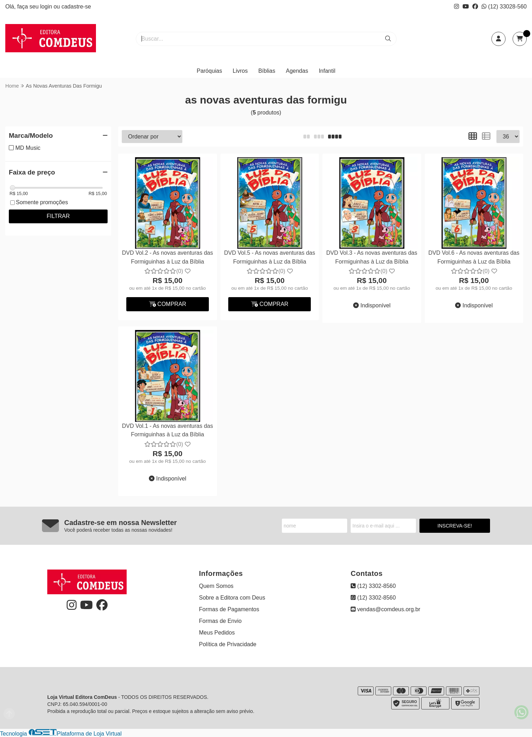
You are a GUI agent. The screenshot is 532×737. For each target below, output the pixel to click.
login (47, 7)
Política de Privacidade (227, 644)
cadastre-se (76, 7)
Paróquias (209, 71)
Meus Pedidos (217, 633)
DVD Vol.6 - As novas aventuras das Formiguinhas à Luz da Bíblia (473, 257)
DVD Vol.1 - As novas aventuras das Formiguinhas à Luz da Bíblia (167, 430)
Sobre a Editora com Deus (232, 598)
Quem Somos (216, 586)
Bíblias (266, 71)
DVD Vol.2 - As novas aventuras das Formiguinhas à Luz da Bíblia (167, 257)
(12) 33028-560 (504, 7)
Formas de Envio (220, 621)
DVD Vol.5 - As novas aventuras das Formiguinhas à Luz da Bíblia (269, 257)
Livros (240, 71)
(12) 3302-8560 (373, 586)
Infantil (327, 71)
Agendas (297, 71)
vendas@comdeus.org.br (385, 609)
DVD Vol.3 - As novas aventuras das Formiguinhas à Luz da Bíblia (371, 257)
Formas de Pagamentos (229, 609)
